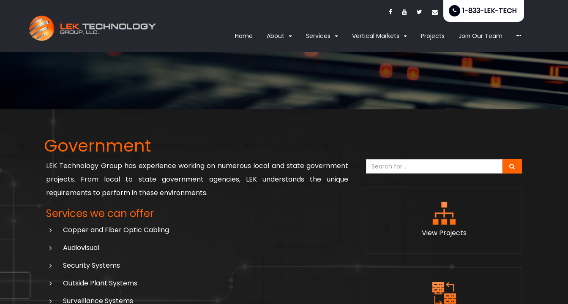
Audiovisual (81, 247)
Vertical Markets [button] (379, 36)
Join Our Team (480, 36)
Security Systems (91, 265)
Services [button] (322, 36)
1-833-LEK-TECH (489, 11)
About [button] (279, 36)
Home (244, 36)
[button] (519, 36)
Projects (433, 36)
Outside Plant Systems (100, 283)
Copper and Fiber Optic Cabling (116, 230)
